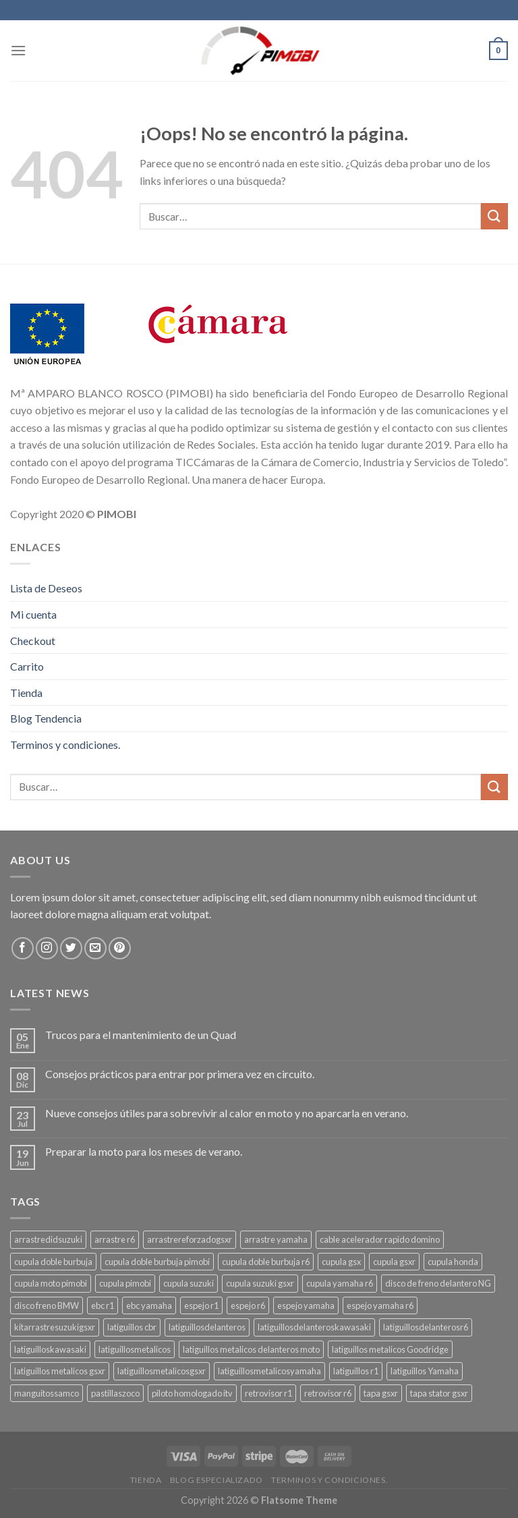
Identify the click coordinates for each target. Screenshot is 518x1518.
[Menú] (18, 50)
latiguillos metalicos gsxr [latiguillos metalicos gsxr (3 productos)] (59, 1371)
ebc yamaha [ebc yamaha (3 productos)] (149, 1305)
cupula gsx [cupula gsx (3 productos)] (341, 1261)
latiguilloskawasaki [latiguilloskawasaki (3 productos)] (50, 1349)
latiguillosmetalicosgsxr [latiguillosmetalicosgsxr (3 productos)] (161, 1371)
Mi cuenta (33, 614)
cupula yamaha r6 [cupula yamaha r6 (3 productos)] (339, 1283)
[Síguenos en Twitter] (71, 948)
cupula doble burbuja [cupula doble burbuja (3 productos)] (53, 1261)
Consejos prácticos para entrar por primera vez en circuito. (179, 1073)
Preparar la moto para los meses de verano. (143, 1151)
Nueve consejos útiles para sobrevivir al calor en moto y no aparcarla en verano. (226, 1112)
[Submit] (494, 216)
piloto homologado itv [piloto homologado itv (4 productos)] (192, 1393)
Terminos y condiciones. (65, 744)
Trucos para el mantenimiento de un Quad (140, 1034)
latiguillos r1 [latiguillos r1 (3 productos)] (355, 1371)
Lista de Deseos (46, 588)
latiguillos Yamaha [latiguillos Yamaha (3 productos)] (425, 1371)
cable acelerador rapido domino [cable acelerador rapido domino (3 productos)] (380, 1239)
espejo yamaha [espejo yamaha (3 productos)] (306, 1305)
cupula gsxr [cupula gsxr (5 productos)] (394, 1261)
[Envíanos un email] (95, 948)
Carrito (27, 666)
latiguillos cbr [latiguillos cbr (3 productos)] (131, 1327)
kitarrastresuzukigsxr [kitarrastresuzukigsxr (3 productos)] (54, 1327)
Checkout (32, 640)
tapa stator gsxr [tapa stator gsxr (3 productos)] (439, 1393)
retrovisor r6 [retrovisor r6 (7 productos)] (327, 1393)
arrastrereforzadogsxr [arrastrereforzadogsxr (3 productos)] (189, 1239)
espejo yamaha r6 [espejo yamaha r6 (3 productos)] (380, 1305)
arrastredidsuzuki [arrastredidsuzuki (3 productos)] (48, 1239)
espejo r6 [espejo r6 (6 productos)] (248, 1305)
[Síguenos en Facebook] (22, 948)
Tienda (26, 692)
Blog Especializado (216, 1480)
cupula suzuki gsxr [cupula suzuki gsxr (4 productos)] (260, 1283)
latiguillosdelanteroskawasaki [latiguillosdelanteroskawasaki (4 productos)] (314, 1327)
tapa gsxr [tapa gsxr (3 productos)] (381, 1393)
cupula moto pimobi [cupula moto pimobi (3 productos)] (50, 1283)
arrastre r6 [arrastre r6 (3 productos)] (114, 1239)
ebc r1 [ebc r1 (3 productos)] (102, 1305)
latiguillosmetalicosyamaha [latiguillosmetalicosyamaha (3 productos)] (269, 1371)
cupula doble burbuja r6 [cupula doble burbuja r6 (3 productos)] (266, 1261)
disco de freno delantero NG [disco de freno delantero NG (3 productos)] (438, 1283)
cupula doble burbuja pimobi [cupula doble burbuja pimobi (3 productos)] (157, 1261)
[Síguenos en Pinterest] (120, 948)
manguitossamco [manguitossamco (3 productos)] (46, 1393)
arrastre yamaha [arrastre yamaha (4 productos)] (276, 1239)
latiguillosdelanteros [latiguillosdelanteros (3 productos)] (207, 1327)
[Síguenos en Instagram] (47, 948)
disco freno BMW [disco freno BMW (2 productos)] (46, 1305)
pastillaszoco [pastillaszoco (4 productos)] (115, 1393)
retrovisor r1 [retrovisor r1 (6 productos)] (268, 1393)
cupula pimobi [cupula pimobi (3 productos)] (125, 1283)
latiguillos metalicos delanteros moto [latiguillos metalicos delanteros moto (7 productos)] (251, 1349)
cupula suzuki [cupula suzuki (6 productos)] (188, 1283)
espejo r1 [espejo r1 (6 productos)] (201, 1305)
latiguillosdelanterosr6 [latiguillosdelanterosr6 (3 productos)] (425, 1327)
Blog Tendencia (46, 718)
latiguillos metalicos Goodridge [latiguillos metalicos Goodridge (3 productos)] (390, 1349)
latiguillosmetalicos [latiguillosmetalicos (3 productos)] (134, 1349)
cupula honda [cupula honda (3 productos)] (453, 1261)
